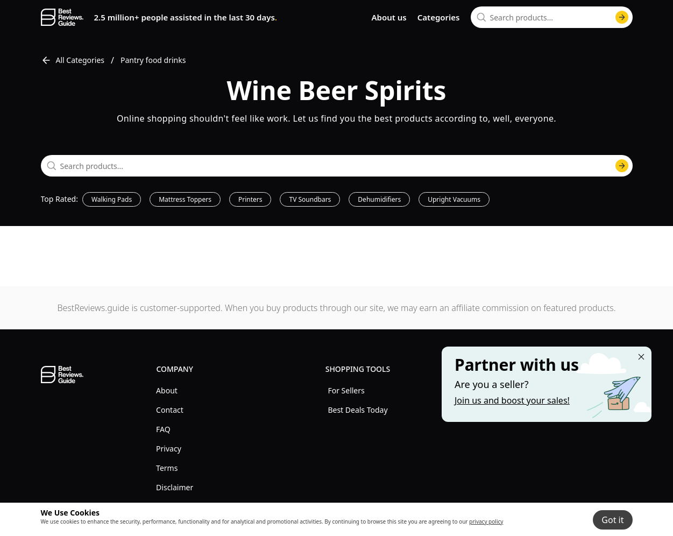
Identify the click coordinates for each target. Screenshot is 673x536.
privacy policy (486, 521)
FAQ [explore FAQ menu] (163, 429)
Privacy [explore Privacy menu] (168, 448)
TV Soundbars (310, 199)
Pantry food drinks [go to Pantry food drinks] (153, 60)
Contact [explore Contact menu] (169, 410)
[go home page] (62, 17)
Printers (250, 199)
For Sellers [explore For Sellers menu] (346, 390)
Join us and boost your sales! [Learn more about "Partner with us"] (512, 400)
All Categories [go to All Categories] (73, 60)
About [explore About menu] (167, 390)
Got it (612, 520)
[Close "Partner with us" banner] (641, 357)
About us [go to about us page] (388, 17)
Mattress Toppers (185, 199)
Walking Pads (111, 199)
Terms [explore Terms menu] (167, 468)
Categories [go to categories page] (438, 17)
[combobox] (551, 17)
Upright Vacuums (454, 199)
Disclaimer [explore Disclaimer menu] (174, 487)
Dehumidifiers (379, 199)
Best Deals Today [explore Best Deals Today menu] (357, 410)
